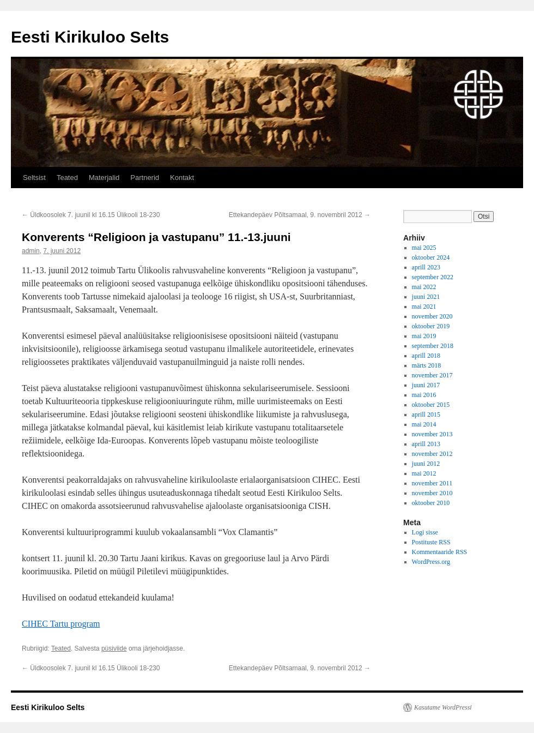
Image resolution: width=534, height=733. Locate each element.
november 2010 (432, 493)
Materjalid (104, 177)
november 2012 (432, 454)
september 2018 (432, 346)
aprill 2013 (426, 444)
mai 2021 (424, 306)
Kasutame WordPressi (443, 707)
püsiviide (114, 648)
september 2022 (432, 277)
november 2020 (432, 316)
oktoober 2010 (431, 503)
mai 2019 (424, 336)
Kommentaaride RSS (440, 552)
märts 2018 (426, 365)
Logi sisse (425, 532)
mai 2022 (424, 287)
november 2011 (432, 483)
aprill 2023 (426, 267)
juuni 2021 (426, 297)
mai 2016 (424, 395)
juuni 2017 (426, 385)
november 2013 (432, 434)
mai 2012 (424, 473)
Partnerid (144, 177)
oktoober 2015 (431, 404)
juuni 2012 (426, 463)
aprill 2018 (426, 355)
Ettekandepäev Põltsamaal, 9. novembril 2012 (300, 215)
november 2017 (432, 375)
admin (31, 251)
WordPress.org (431, 562)
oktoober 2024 (431, 257)
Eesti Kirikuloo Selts (90, 37)
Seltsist (34, 177)
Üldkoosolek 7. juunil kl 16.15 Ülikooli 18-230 (91, 215)
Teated (67, 177)
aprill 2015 (426, 414)
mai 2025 (424, 247)
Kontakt (182, 177)
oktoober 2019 (431, 326)
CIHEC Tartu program (61, 623)
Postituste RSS (431, 542)
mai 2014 (424, 424)
